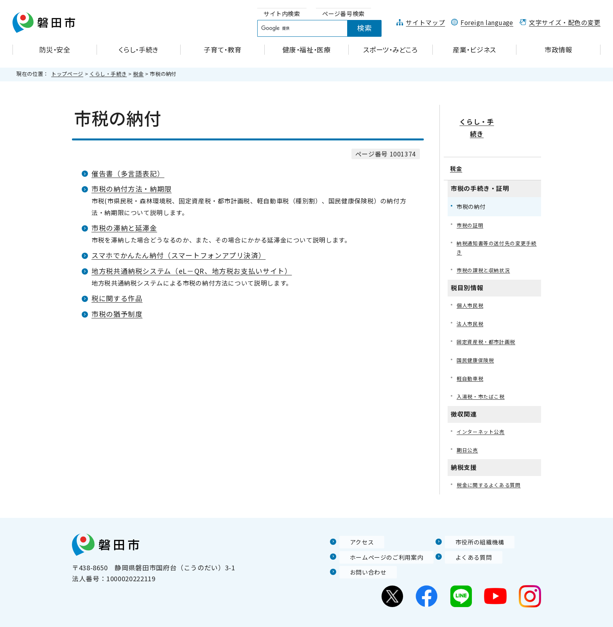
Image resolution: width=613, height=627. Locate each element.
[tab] (281, 14)
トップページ (67, 73)
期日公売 (468, 435)
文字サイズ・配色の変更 (564, 22)
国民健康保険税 (476, 343)
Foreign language (487, 22)
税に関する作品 (116, 298)
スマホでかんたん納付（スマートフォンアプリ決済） (178, 255)
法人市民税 (471, 305)
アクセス (353, 528)
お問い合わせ (360, 558)
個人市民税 (471, 286)
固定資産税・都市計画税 (488, 324)
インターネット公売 (482, 416)
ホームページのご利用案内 (380, 543)
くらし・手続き (108, 73)
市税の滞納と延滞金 (124, 228)
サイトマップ (425, 22)
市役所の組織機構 (472, 528)
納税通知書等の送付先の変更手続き (497, 227)
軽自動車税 (471, 362)
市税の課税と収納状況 (485, 251)
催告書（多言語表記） (127, 173)
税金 (138, 73)
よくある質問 (465, 543)
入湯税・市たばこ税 (482, 381)
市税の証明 (471, 203)
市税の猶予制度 (116, 314)
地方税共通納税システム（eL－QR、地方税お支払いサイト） (191, 271)
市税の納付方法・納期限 (131, 189)
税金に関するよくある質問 (491, 471)
